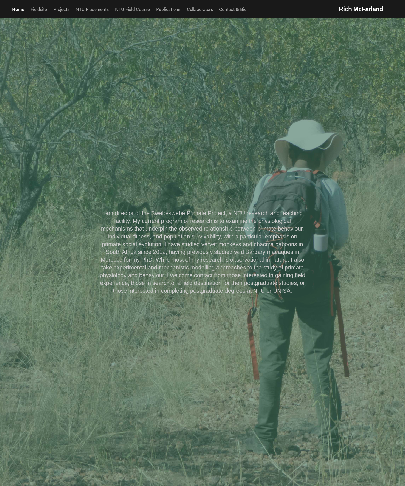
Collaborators (200, 9)
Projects (61, 9)
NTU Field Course (132, 9)
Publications (168, 9)
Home (18, 9)
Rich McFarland (361, 9)
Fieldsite (38, 9)
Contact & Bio (232, 9)
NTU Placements (92, 9)
